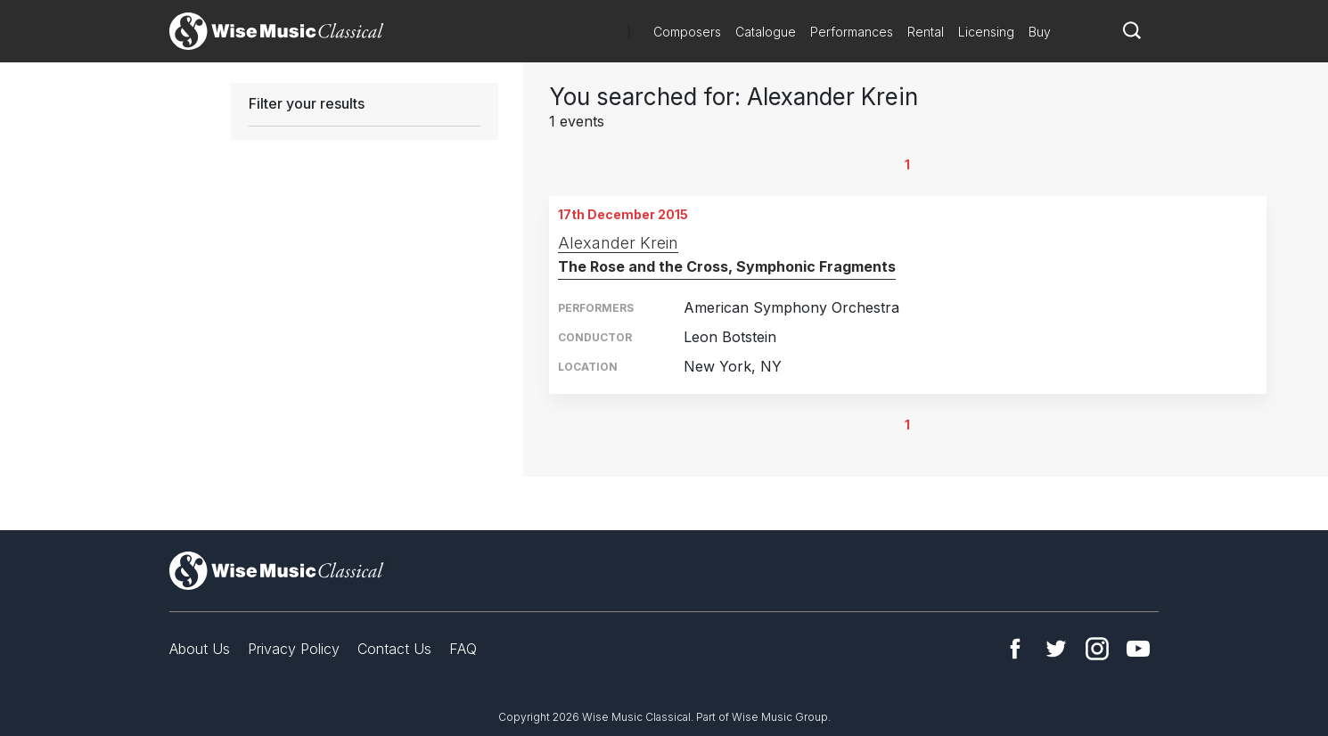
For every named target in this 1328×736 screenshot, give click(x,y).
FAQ (463, 649)
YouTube (1138, 648)
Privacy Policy (294, 649)
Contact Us (394, 649)
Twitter (1056, 648)
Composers (687, 31)
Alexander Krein (618, 242)
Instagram (1097, 648)
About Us (199, 649)
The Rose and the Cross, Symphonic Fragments (727, 266)
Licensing (986, 31)
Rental (925, 31)
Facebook (1015, 648)
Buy (1040, 31)
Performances (851, 31)
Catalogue (765, 31)
